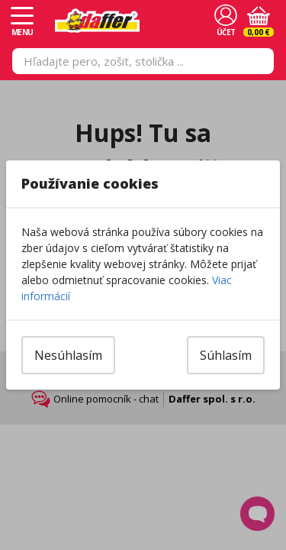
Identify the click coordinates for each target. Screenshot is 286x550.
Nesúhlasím (68, 355)
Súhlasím (226, 355)
